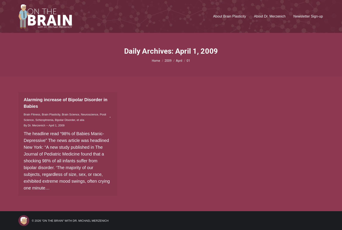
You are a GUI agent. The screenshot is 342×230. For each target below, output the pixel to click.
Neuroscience (89, 114)
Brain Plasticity (51, 114)
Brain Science (70, 114)
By (34, 125)
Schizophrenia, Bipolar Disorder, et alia (59, 120)
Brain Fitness (32, 114)
